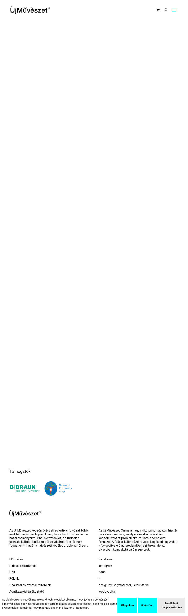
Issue (102, 572)
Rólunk (14, 579)
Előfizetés (16, 559)
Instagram (105, 566)
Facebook (105, 559)
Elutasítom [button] (147, 605)
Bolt (12, 572)
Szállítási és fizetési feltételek (30, 585)
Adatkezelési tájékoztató (26, 591)
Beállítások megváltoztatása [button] (172, 605)
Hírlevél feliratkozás (22, 566)
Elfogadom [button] (127, 605)
